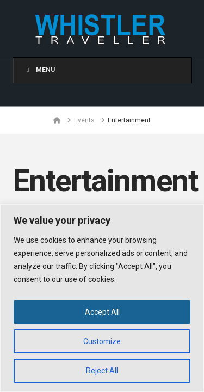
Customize (102, 341)
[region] (102, 298)
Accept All (102, 312)
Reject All (102, 370)
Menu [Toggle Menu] (39, 70)
